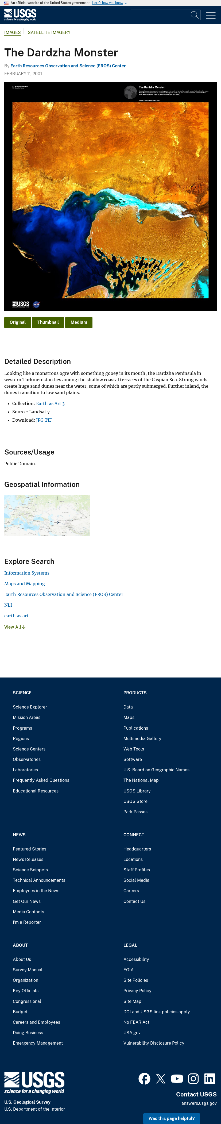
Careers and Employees (36, 1022)
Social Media (136, 880)
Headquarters (137, 849)
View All (14, 627)
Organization (25, 980)
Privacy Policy (137, 990)
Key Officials (25, 990)
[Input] (165, 15)
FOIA (128, 969)
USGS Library (137, 791)
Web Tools (133, 749)
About (20, 945)
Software (132, 759)
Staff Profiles (136, 869)
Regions (21, 738)
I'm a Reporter (27, 922)
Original (18, 322)
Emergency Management (38, 1043)
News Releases (28, 859)
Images (12, 32)
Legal (130, 945)
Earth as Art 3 (50, 403)
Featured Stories (29, 849)
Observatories (27, 759)
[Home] (20, 19)
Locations (133, 859)
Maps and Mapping (24, 583)
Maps (128, 717)
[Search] (195, 15)
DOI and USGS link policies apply (156, 1011)
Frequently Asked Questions (41, 780)
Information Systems (26, 573)
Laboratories (25, 769)
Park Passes (135, 811)
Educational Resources (36, 791)
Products (135, 692)
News (19, 834)
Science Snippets (30, 869)
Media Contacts (28, 911)
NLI (8, 605)
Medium (79, 322)
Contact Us (134, 901)
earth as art (16, 615)
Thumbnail (48, 322)
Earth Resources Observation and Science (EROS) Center (68, 65)
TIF (48, 420)
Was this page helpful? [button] (172, 1118)
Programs (22, 728)
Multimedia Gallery (142, 738)
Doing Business (28, 1032)
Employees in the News (36, 890)
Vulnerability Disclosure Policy (153, 1043)
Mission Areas (26, 717)
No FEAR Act (136, 1022)
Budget (20, 1011)
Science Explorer (30, 707)
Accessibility (136, 959)
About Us (22, 959)
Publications (135, 728)
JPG (40, 420)
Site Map (132, 1001)
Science (22, 692)
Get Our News (27, 901)
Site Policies (135, 980)
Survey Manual (27, 969)
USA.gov (132, 1032)
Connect (133, 834)
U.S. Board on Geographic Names (156, 769)
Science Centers (29, 749)
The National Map (141, 780)
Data (128, 707)
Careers (131, 890)
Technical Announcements (39, 880)
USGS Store (135, 801)
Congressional (27, 1001)
